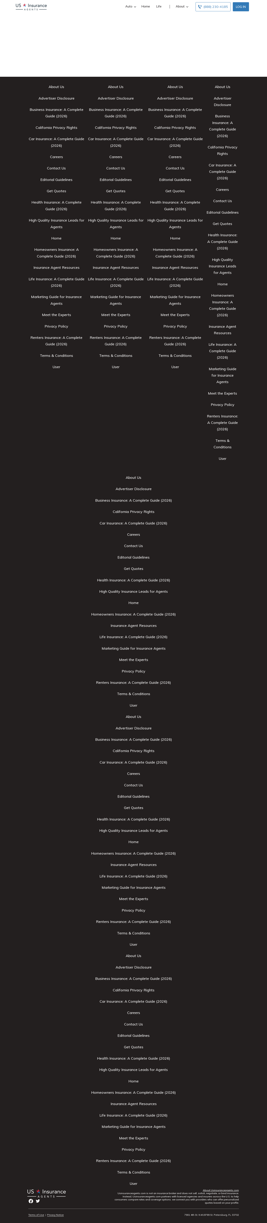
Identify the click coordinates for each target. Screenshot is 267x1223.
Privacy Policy (56, 326)
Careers (56, 156)
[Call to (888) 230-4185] (213, 6)
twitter (37, 1201)
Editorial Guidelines (56, 179)
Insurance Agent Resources (56, 267)
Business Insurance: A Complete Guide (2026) (133, 500)
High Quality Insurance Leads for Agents (222, 266)
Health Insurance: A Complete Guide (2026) (222, 241)
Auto (130, 6)
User (56, 367)
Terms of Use (36, 1214)
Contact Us (56, 168)
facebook (30, 1201)
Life (159, 6)
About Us (56, 86)
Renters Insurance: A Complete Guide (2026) (222, 423)
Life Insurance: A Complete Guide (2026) (222, 351)
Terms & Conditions (56, 355)
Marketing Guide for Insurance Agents (222, 375)
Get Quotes (56, 191)
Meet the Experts (56, 314)
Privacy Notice (55, 1214)
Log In (241, 7)
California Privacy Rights (56, 127)
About (181, 6)
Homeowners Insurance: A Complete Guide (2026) (133, 614)
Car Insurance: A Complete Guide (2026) (222, 172)
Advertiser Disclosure (56, 98)
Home (145, 6)
